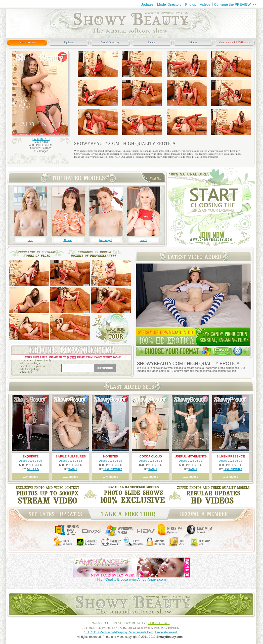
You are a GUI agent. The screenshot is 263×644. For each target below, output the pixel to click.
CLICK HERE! (159, 623)
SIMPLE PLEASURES (70, 456)
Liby (30, 240)
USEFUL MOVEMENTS (191, 456)
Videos (205, 4)
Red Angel (105, 240)
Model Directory (169, 4)
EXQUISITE (31, 456)
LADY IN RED (41, 139)
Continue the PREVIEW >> (235, 4)
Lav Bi (143, 240)
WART (72, 469)
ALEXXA (33, 469)
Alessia (67, 240)
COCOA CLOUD (150, 456)
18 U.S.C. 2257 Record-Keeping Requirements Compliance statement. (130, 632)
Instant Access (27, 42)
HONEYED (110, 456)
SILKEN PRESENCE (231, 456)
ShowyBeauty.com (169, 637)
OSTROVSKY (112, 469)
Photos (190, 4)
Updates (146, 4)
